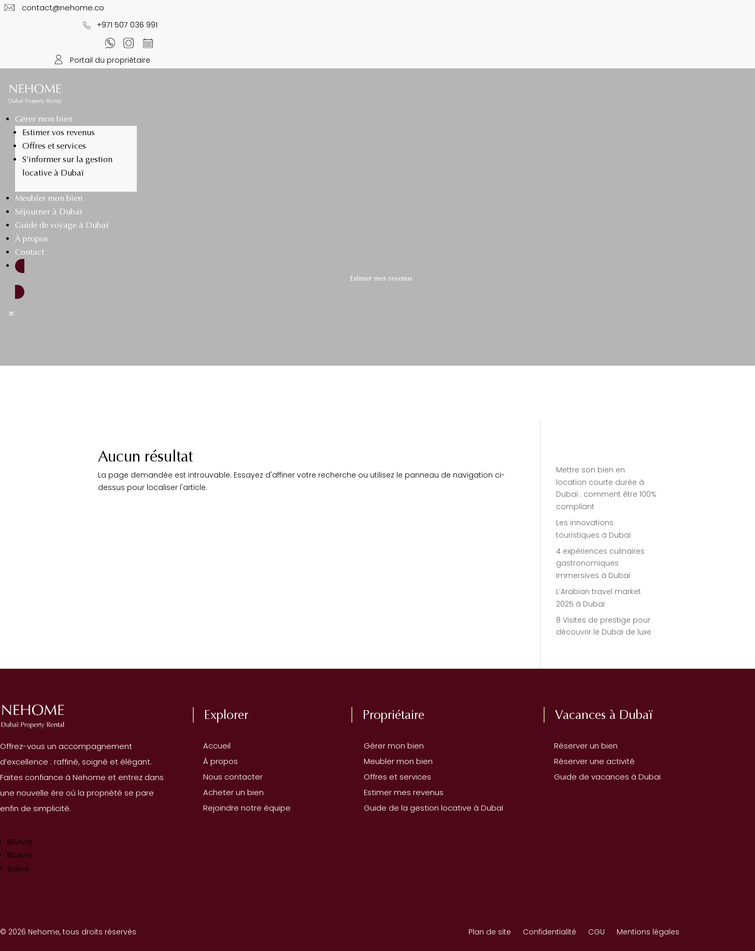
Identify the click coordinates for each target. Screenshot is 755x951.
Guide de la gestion (396, 807)
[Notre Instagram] (128, 42)
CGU (602, 932)
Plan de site (489, 932)
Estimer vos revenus (58, 132)
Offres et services (54, 146)
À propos (31, 238)
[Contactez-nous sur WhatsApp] (109, 42)
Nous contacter (228, 776)
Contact (29, 252)
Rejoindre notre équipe (242, 807)
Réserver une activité (589, 761)
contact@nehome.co (64, 7)
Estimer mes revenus (397, 792)
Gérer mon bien (44, 119)
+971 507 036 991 (117, 24)
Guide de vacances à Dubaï (602, 776)
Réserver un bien (581, 745)
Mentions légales (648, 932)
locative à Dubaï (472, 807)
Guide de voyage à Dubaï (61, 225)
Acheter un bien (228, 792)
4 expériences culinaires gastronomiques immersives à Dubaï (600, 563)
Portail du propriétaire (100, 60)
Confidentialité (549, 932)
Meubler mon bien (48, 198)
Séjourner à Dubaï (48, 212)
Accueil (212, 745)
